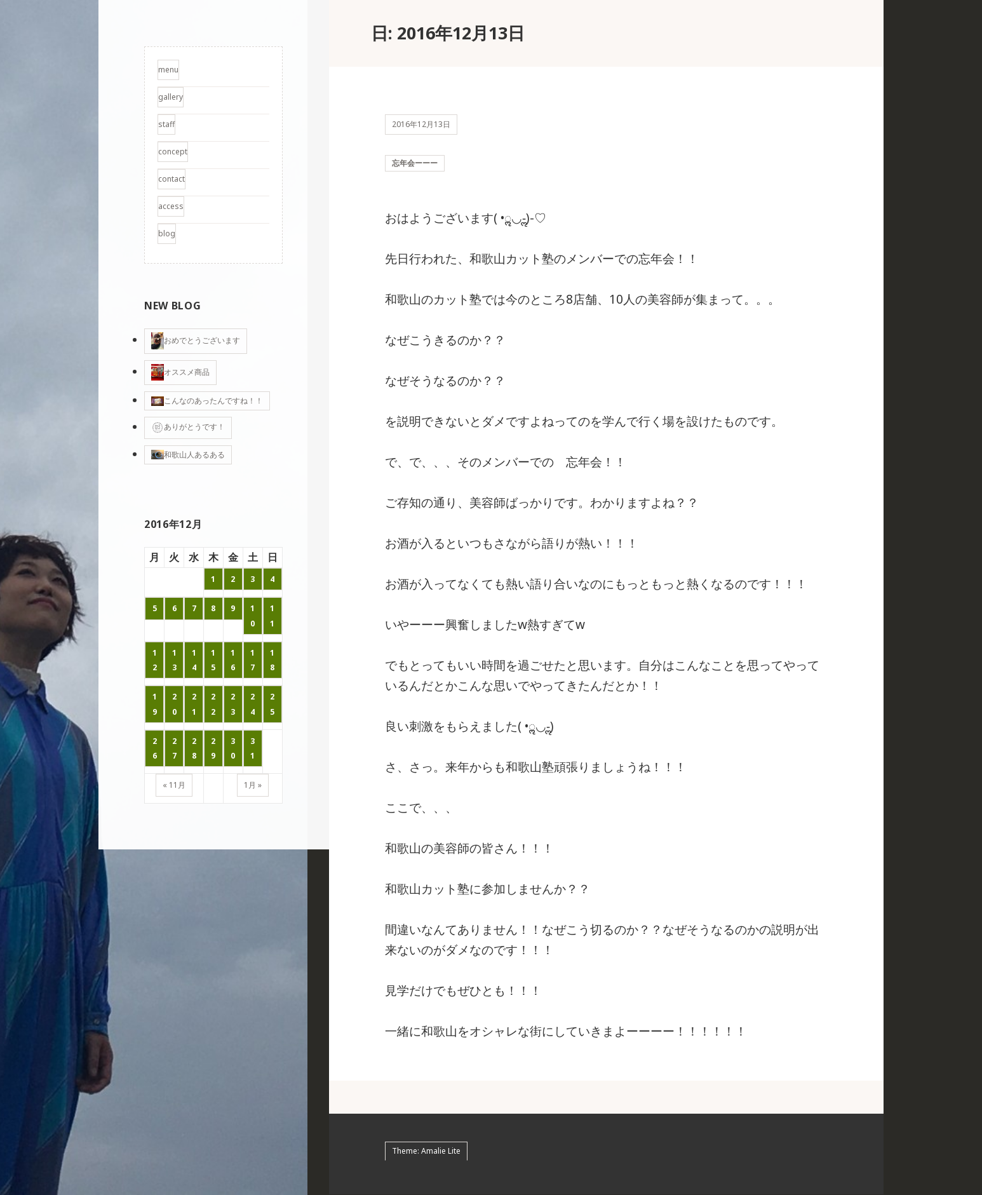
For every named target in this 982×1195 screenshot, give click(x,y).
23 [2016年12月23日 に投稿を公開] (233, 704)
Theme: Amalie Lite (426, 1150)
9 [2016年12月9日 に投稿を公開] (233, 608)
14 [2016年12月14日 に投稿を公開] (194, 660)
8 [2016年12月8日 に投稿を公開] (213, 608)
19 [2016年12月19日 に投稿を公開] (154, 704)
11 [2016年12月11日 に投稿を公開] (272, 615)
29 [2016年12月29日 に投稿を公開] (213, 748)
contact (171, 178)
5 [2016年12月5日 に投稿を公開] (154, 608)
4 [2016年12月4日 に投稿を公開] (272, 579)
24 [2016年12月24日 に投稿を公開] (252, 704)
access (171, 206)
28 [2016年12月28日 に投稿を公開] (194, 748)
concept (172, 151)
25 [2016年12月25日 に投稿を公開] (272, 704)
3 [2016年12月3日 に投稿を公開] (252, 579)
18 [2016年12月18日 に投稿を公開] (272, 660)
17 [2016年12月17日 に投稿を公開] (252, 660)
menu (168, 69)
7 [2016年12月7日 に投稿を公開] (194, 608)
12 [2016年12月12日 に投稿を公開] (154, 660)
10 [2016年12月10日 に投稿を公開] (252, 615)
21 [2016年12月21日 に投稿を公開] (194, 704)
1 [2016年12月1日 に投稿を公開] (213, 579)
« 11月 (174, 785)
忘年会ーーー (415, 163)
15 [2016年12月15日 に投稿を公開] (213, 660)
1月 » (253, 785)
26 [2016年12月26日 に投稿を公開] (154, 748)
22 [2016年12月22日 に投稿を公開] (213, 704)
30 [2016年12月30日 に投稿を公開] (233, 748)
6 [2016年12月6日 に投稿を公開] (174, 608)
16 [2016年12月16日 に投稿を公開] (233, 660)
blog (166, 233)
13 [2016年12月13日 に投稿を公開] (174, 660)
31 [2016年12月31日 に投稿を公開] (252, 748)
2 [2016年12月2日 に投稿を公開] (233, 579)
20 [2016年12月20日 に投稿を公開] (174, 704)
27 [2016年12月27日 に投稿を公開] (174, 748)
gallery (170, 96)
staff (166, 124)
